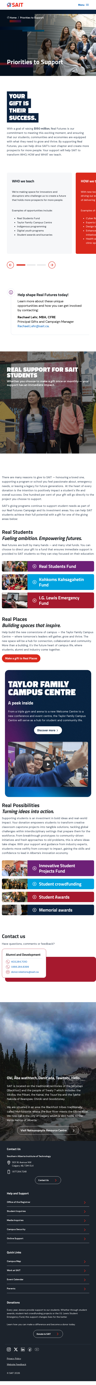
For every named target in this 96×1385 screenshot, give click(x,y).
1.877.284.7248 (19, 1171)
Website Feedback (16, 1364)
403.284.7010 (19, 961)
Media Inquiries (47, 1221)
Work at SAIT (47, 1271)
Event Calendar (47, 1280)
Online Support (47, 1239)
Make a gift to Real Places (21, 658)
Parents (47, 1289)
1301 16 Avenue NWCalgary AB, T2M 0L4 (22, 1164)
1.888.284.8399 (20, 966)
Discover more (48, 730)
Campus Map (47, 1262)
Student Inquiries (47, 1212)
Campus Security (47, 1230)
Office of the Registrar (47, 1202)
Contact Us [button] (48, 1180)
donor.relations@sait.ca (25, 972)
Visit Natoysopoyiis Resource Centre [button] (48, 1130)
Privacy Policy (14, 1358)
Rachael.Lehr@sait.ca (33, 326)
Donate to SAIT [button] (48, 1334)
